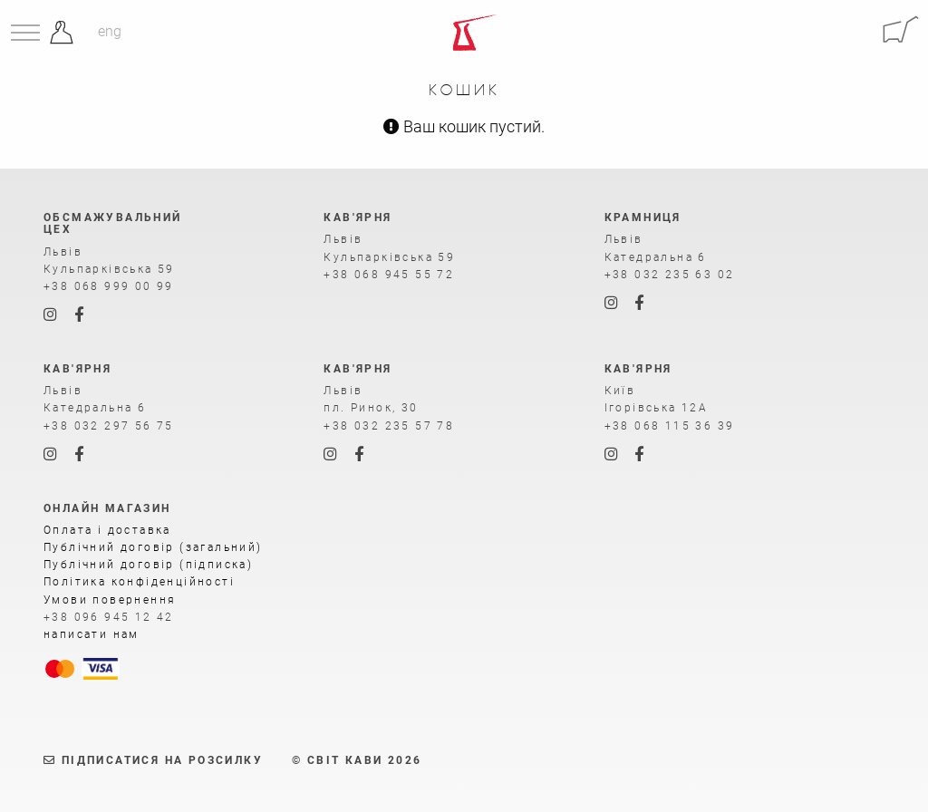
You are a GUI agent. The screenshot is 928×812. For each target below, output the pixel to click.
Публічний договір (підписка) (148, 564)
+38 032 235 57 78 (389, 426)
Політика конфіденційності (139, 581)
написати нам (92, 634)
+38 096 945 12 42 (109, 617)
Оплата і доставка (107, 530)
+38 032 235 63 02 (669, 274)
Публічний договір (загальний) (153, 547)
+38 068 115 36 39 (669, 426)
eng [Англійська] (109, 31)
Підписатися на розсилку (153, 760)
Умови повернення (110, 600)
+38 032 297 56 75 (109, 426)
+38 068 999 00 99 (109, 286)
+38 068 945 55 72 (389, 274)
